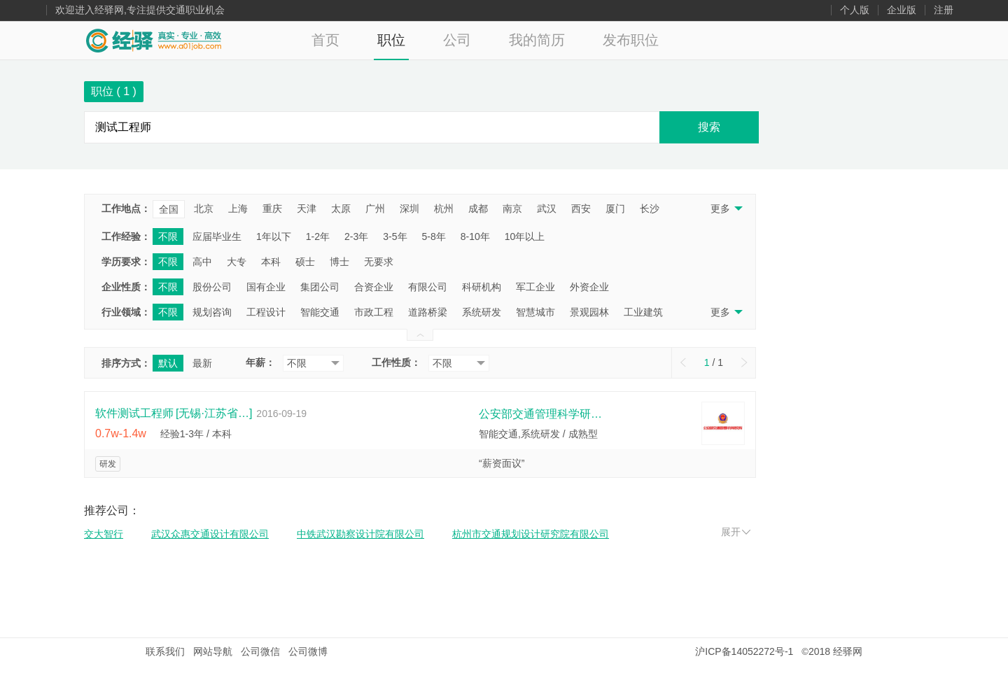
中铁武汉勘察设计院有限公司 (360, 533)
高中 (202, 261)
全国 (168, 209)
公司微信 (260, 651)
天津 (306, 208)
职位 (391, 40)
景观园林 (589, 312)
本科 (271, 261)
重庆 (272, 208)
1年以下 (273, 236)
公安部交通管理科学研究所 (542, 414)
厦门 (615, 208)
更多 (725, 208)
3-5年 (395, 236)
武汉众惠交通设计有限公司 (210, 533)
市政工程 (373, 312)
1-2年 (318, 236)
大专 (236, 261)
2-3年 (356, 236)
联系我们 (165, 651)
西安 (581, 208)
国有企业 (266, 286)
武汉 (546, 208)
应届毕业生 (216, 236)
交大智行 (103, 533)
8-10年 (475, 236)
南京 (512, 208)
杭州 (444, 208)
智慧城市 (535, 312)
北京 (204, 208)
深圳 (409, 208)
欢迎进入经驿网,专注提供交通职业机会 (140, 10)
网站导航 (212, 651)
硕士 (305, 261)
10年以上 (525, 236)
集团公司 (320, 286)
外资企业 (589, 286)
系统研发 (481, 312)
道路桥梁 (427, 312)
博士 (339, 261)
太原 (341, 208)
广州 (375, 208)
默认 (168, 363)
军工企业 (535, 286)
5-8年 (434, 236)
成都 (478, 208)
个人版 (854, 10)
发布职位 (631, 40)
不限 (168, 236)
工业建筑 (643, 312)
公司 (457, 40)
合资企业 (373, 286)
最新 (202, 363)
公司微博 (308, 651)
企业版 (901, 10)
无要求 (378, 261)
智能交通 (320, 312)
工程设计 (266, 312)
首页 (326, 40)
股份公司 (212, 286)
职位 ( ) (113, 91)
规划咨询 (212, 312)
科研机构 (481, 286)
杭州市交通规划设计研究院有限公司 (530, 533)
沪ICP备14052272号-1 (744, 651)
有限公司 (427, 286)
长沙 (649, 208)
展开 (735, 531)
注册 (943, 10)
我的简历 (537, 40)
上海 (238, 208)
